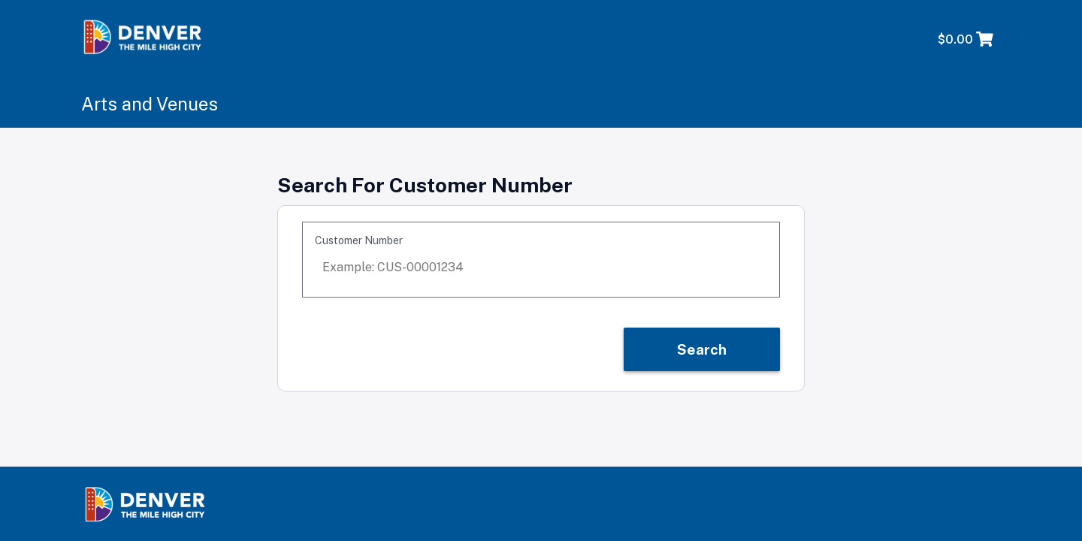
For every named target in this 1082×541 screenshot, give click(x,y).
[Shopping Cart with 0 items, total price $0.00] (966, 40)
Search (702, 349)
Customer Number (359, 240)
